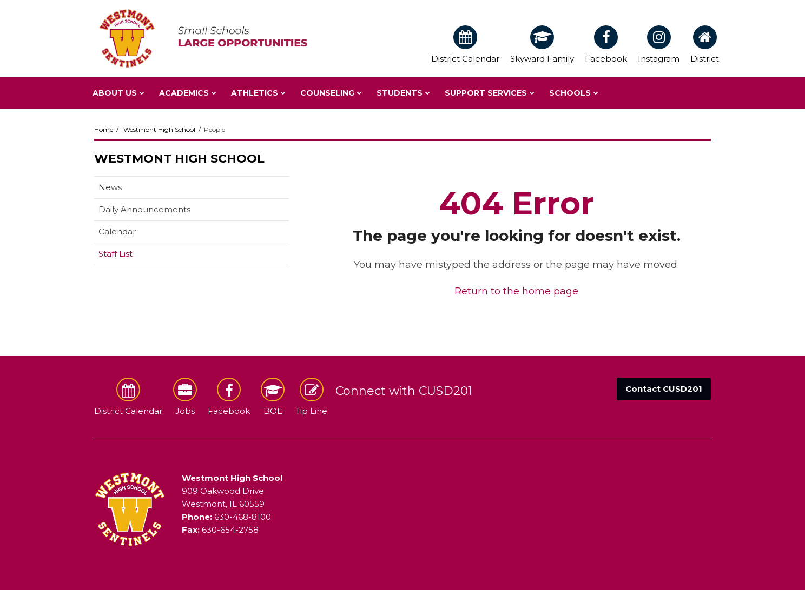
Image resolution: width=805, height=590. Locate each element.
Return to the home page (516, 291)
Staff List (115, 254)
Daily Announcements (144, 209)
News (110, 187)
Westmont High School (159, 129)
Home (103, 129)
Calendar (117, 231)
